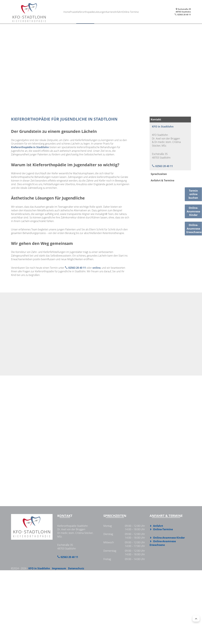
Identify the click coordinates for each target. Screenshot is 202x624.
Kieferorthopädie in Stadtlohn (30, 147)
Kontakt (156, 119)
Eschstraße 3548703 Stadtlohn (183, 10)
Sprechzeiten (159, 174)
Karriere (111, 11)
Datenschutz (76, 568)
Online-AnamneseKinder (193, 211)
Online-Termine (133, 11)
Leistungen (100, 11)
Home (64, 11)
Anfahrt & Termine (162, 180)
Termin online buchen (193, 194)
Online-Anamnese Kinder (169, 537)
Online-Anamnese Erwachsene (163, 543)
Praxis (71, 11)
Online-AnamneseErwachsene (194, 228)
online (96, 267)
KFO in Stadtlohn (163, 126)
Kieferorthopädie (84, 11)
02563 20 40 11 (184, 14)
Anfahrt (120, 11)
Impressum (59, 568)
